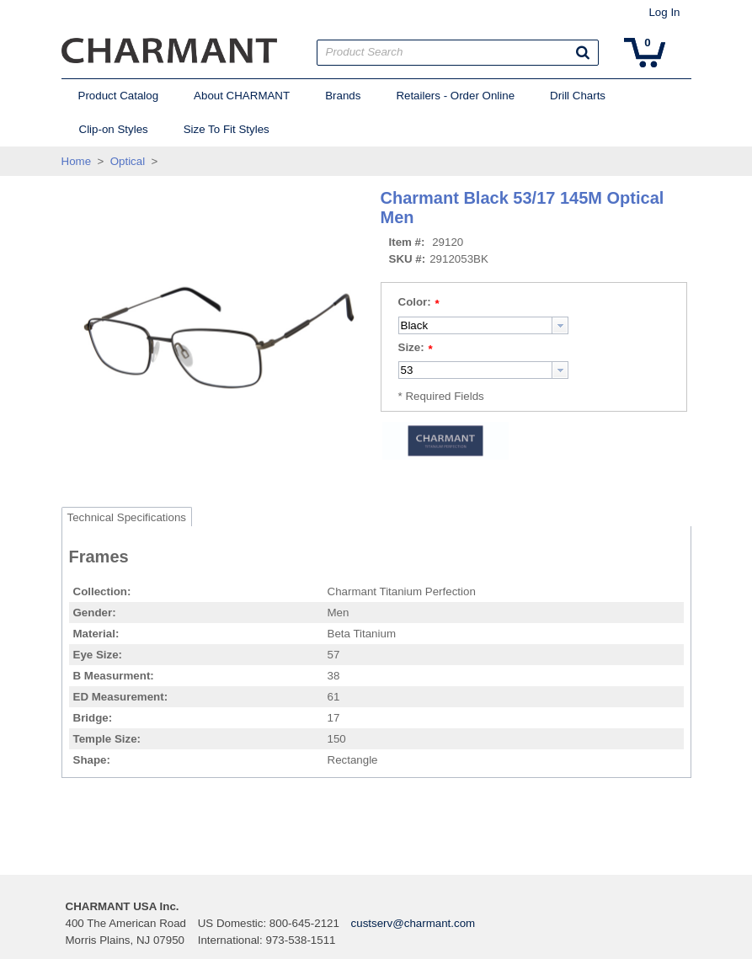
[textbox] (475, 325)
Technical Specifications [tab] (127, 517)
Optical (127, 161)
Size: (411, 347)
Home (76, 161)
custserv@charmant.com (413, 923)
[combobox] (483, 325)
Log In (664, 12)
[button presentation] (560, 325)
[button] (582, 52)
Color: (414, 302)
